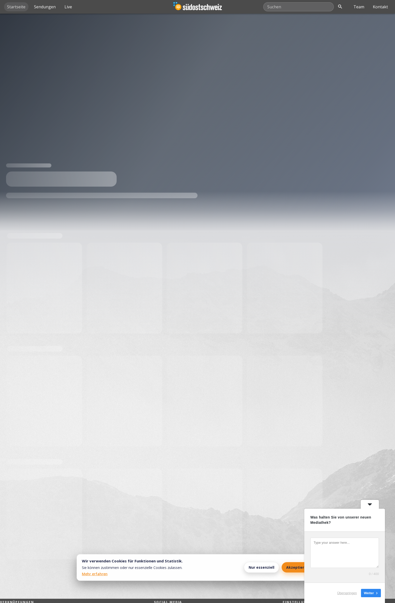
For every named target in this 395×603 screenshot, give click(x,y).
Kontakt (380, 7)
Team (358, 7)
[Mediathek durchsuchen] (298, 6)
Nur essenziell (261, 567)
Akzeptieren (297, 567)
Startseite (16, 7)
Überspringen (347, 593)
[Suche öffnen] (340, 7)
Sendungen (45, 7)
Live (68, 7)
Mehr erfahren (95, 573)
